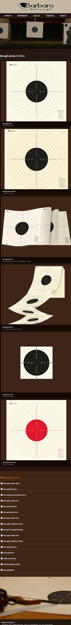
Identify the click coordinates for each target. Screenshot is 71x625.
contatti (63, 16)
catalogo (36, 16)
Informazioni (22, 16)
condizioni (50, 16)
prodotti (8, 16)
